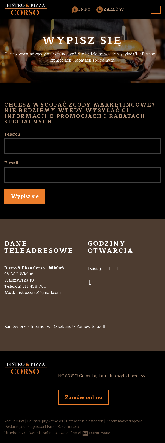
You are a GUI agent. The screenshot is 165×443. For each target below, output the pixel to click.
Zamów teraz (91, 326)
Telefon (12, 134)
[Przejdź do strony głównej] (25, 387)
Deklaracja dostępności (24, 426)
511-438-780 (34, 286)
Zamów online (83, 397)
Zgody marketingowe (124, 421)
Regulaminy (14, 421)
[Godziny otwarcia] (117, 269)
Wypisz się (25, 196)
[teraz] (109, 269)
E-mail (11, 163)
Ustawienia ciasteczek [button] (85, 421)
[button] (81, 9)
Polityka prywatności (45, 421)
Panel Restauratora (63, 426)
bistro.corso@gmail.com (38, 292)
